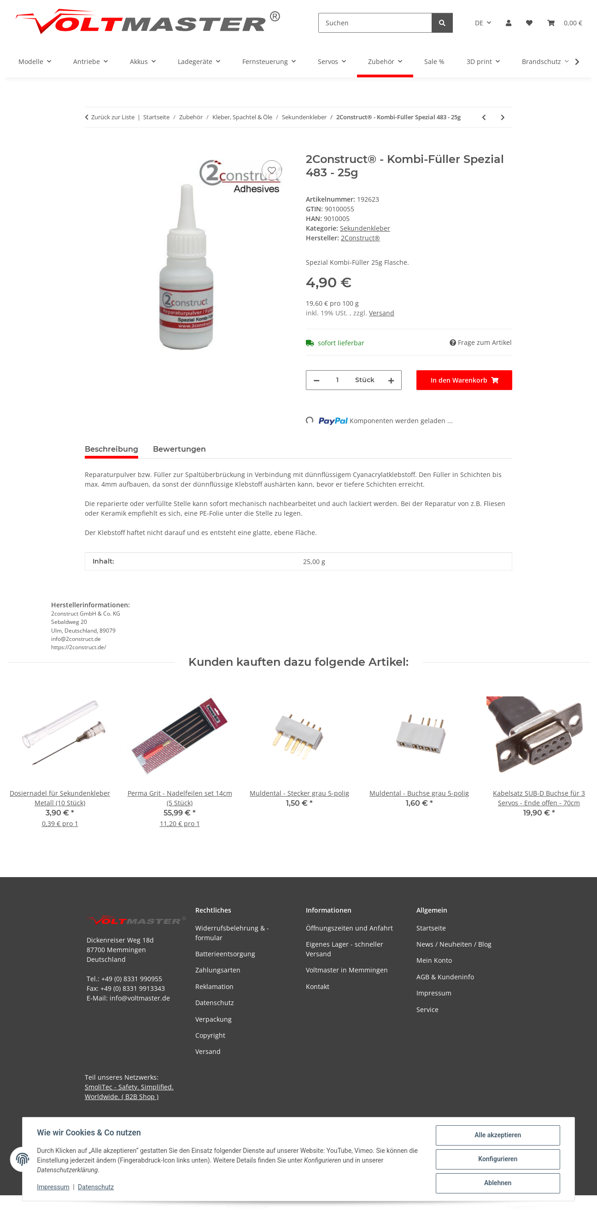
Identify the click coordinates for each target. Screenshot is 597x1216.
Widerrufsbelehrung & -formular (232, 933)
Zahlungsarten (217, 970)
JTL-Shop (549, 1206)
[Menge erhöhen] (391, 380)
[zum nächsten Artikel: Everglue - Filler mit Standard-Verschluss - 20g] (502, 117)
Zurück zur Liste (113, 117)
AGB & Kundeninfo (445, 976)
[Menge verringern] (316, 380)
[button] (508, 23)
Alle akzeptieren (497, 1135)
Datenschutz (96, 1187)
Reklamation (214, 986)
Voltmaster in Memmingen (347, 970)
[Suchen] (375, 23)
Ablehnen (497, 1183)
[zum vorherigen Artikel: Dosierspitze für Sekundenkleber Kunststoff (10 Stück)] (483, 117)
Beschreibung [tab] (111, 449)
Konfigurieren (497, 1159)
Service (427, 1009)
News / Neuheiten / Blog (454, 944)
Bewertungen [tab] (179, 449)
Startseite (431, 928)
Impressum (53, 1187)
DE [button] (479, 22)
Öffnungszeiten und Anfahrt (349, 928)
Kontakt (317, 986)
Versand (381, 312)
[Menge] (337, 380)
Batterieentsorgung (225, 953)
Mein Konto (434, 960)
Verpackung (213, 1019)
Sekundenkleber (365, 228)
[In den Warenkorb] (92, 148)
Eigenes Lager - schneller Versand (344, 949)
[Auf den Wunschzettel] (272, 170)
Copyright (210, 1035)
